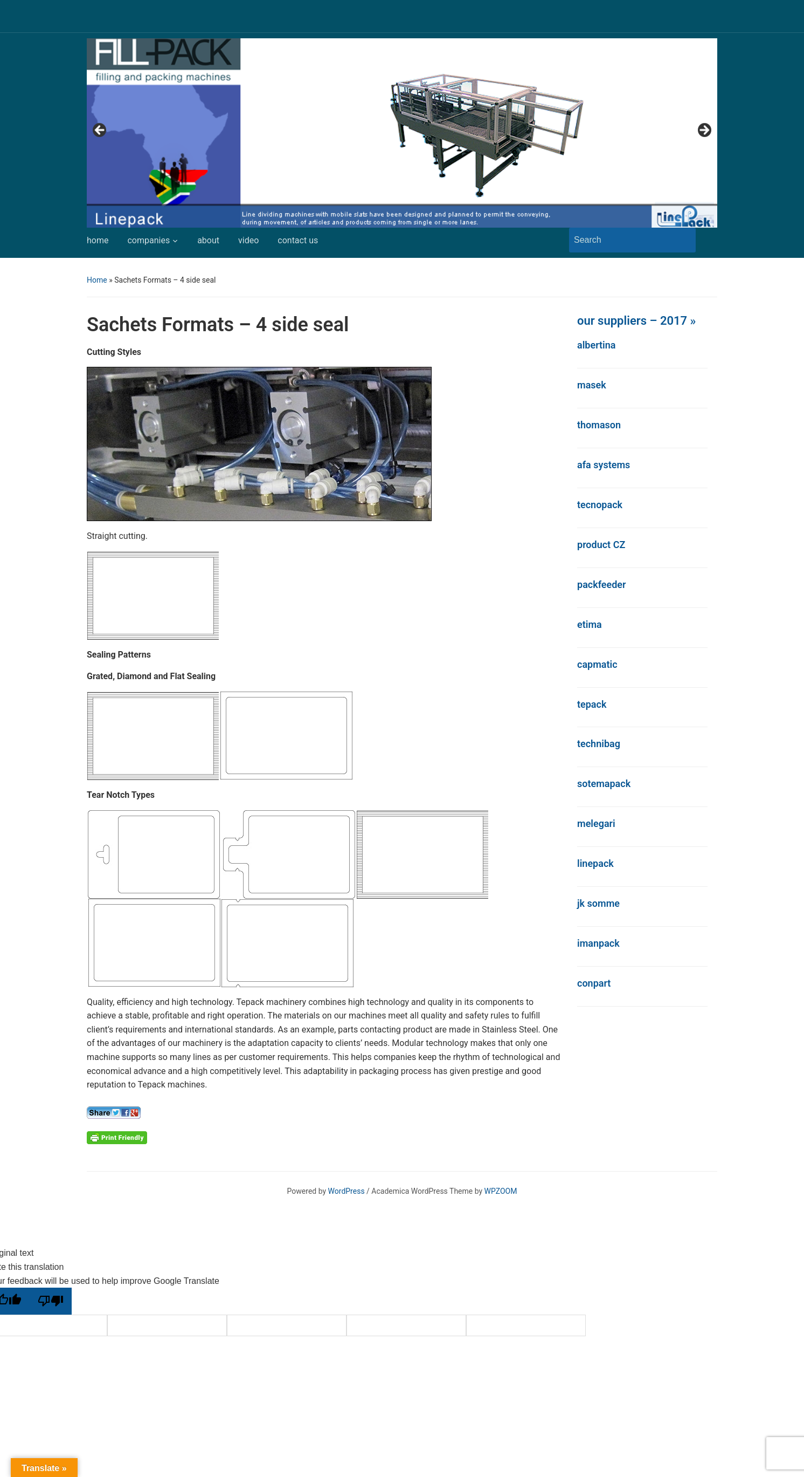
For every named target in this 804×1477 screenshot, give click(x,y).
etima (589, 624)
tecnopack (599, 504)
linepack (595, 863)
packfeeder (601, 584)
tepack (591, 704)
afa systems (603, 464)
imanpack (598, 943)
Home (97, 280)
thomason (599, 424)
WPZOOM (500, 1191)
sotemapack (603, 783)
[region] (402, 133)
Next (704, 130)
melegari (596, 823)
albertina (596, 345)
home (97, 240)
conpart (594, 983)
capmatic (597, 664)
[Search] (622, 240)
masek (591, 385)
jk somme (598, 903)
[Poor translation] (51, 1301)
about (208, 240)
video (248, 240)
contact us (298, 240)
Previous (100, 130)
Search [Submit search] (682, 240)
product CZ (601, 544)
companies (148, 240)
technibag (598, 743)
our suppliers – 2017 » (636, 320)
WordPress (346, 1191)
